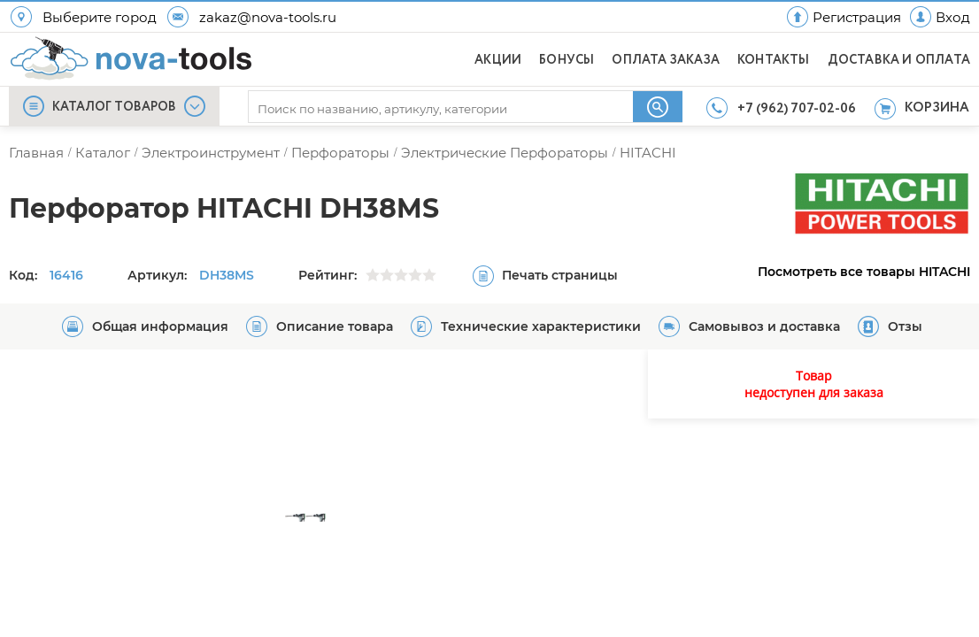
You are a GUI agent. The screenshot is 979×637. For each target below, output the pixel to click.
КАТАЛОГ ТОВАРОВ (114, 107)
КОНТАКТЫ (773, 60)
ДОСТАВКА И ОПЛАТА (899, 60)
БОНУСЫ (566, 60)
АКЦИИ (497, 60)
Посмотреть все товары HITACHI (864, 272)
